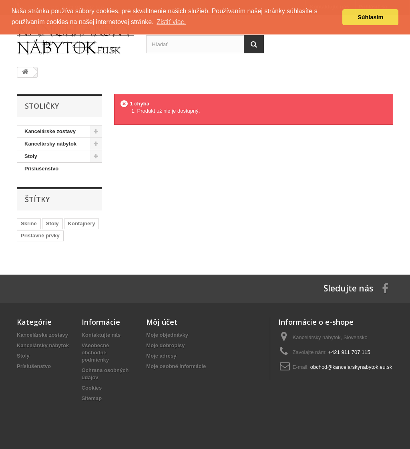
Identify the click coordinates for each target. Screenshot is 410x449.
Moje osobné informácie (176, 366)
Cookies (92, 388)
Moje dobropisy (165, 345)
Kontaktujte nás (101, 335)
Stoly (52, 223)
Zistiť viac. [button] (171, 21)
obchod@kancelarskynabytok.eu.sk (351, 367)
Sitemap (92, 398)
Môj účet (161, 322)
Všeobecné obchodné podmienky (95, 352)
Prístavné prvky (40, 236)
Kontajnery (81, 223)
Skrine (29, 223)
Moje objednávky (167, 335)
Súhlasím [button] (370, 17)
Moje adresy (161, 356)
